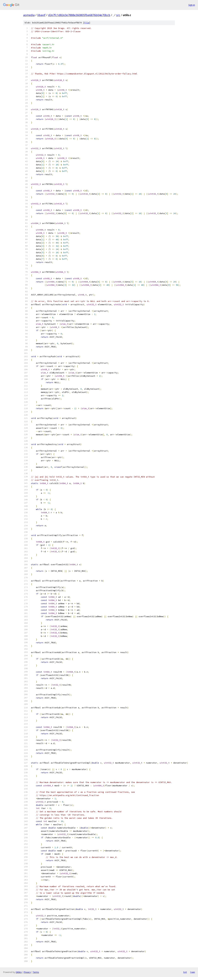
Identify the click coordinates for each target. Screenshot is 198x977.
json (192, 972)
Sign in (191, 4)
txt (185, 972)
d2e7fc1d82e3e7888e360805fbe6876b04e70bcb (79, 15)
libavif (41, 15)
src (118, 15)
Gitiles (19, 972)
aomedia (29, 15)
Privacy (27, 972)
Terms (35, 972)
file (86, 22)
